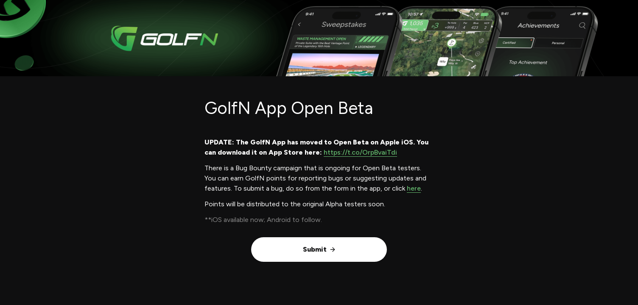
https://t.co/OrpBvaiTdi (360, 152)
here (414, 188)
